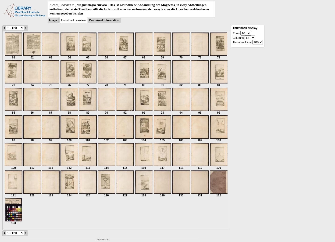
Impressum (103, 239)
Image (53, 20)
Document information (104, 20)
